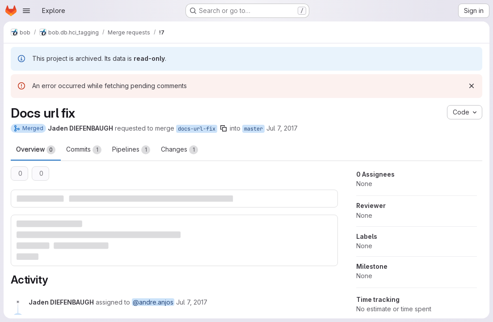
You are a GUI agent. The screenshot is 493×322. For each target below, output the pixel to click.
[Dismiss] (471, 85)
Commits (83, 149)
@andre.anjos (153, 302)
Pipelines (131, 149)
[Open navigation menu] (26, 11)
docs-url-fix (196, 128)
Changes (179, 149)
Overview (35, 149)
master (253, 128)
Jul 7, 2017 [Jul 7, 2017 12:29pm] (282, 128)
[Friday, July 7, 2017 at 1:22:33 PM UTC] (191, 302)
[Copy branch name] (223, 128)
